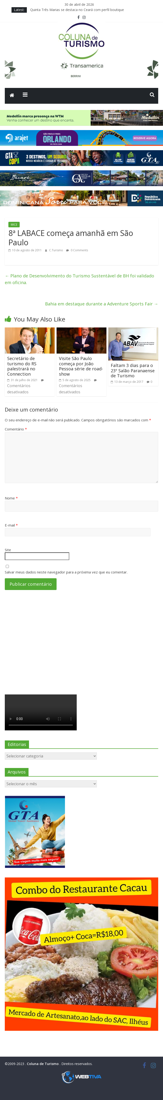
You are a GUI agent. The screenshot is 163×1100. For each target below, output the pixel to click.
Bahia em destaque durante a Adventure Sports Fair (101, 304)
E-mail (11, 525)
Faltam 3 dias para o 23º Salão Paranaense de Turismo (133, 370)
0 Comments (77, 250)
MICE (14, 225)
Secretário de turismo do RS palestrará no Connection (21, 366)
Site (8, 549)
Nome (11, 498)
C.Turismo (56, 250)
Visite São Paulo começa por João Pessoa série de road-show (81, 366)
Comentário (16, 429)
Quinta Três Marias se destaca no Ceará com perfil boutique (77, 9)
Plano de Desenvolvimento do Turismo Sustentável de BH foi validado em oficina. (79, 279)
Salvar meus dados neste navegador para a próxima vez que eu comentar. (66, 572)
